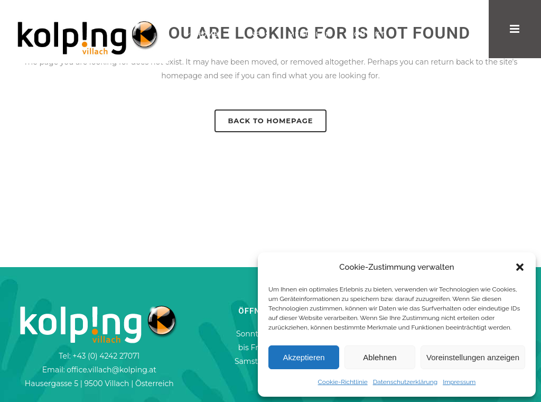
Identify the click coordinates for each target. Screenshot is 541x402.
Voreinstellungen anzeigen (472, 357)
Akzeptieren (303, 357)
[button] (520, 267)
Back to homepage (270, 120)
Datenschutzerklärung (405, 382)
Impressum (459, 382)
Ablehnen (379, 357)
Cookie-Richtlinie (343, 382)
